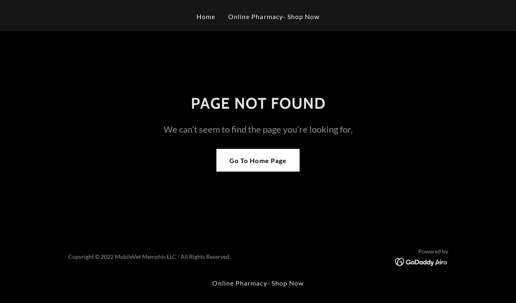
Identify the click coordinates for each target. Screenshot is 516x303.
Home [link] (205, 16)
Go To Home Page (257, 160)
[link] (421, 261)
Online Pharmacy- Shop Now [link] (273, 16)
